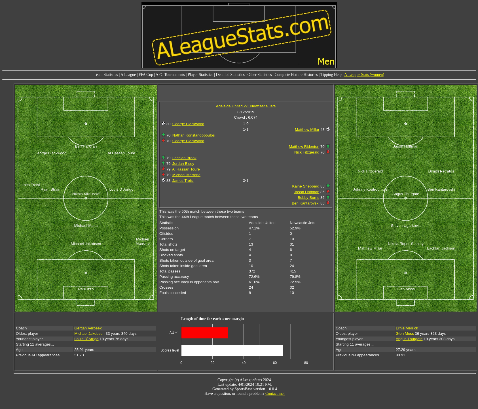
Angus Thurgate (409, 339)
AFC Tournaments (170, 75)
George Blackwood (188, 124)
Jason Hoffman (306, 192)
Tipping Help (331, 75)
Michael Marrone (186, 175)
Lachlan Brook (184, 158)
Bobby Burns (308, 197)
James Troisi (183, 180)
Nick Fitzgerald (306, 152)
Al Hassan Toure (186, 169)
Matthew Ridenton (304, 146)
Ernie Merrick (407, 328)
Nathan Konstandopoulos (193, 135)
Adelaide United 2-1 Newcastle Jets (246, 106)
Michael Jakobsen (89, 333)
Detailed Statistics (230, 75)
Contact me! (275, 393)
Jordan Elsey (183, 163)
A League (128, 75)
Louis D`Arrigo (86, 339)
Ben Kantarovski (305, 203)
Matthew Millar (307, 129)
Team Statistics (106, 75)
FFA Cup (146, 75)
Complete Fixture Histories (296, 75)
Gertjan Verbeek (87, 328)
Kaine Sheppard (306, 186)
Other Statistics (260, 75)
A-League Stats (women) (364, 75)
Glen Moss (405, 333)
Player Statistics (200, 75)
